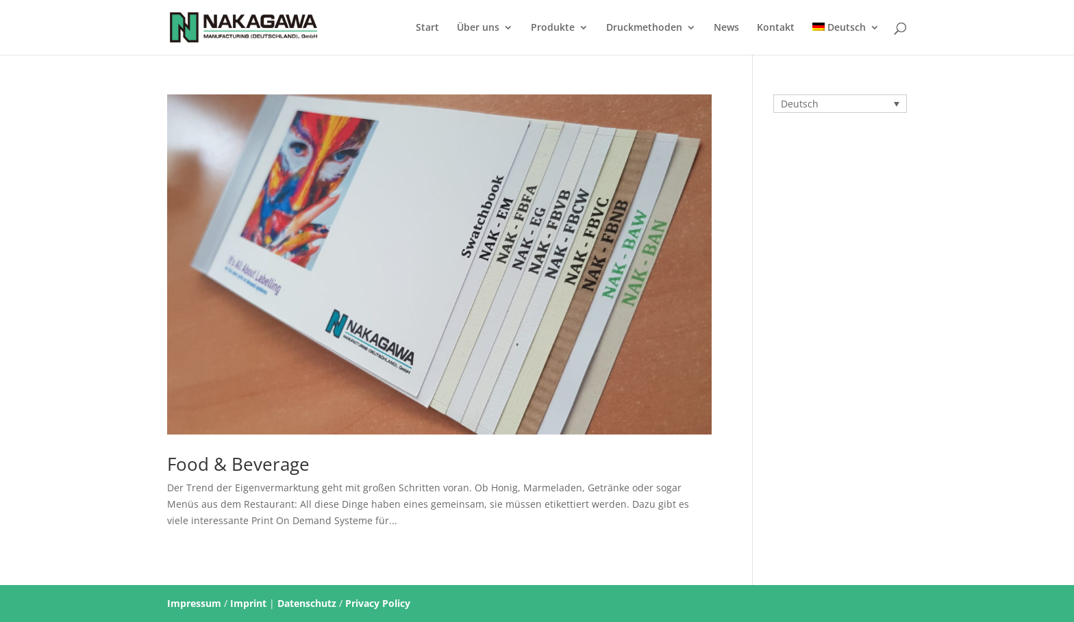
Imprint (248, 603)
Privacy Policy (377, 603)
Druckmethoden (644, 28)
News (726, 28)
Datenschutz (306, 603)
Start (427, 28)
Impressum (194, 603)
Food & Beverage (238, 464)
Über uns (478, 28)
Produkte (553, 28)
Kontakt (776, 28)
